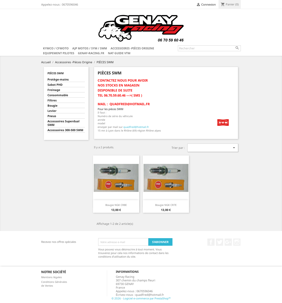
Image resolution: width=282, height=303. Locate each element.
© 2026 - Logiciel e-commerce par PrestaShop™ (141, 298)
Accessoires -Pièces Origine (132, 48)
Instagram (236, 242)
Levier (51, 111)
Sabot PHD (55, 85)
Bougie (52, 106)
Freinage (53, 90)
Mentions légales (51, 277)
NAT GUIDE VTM (119, 53)
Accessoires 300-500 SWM (65, 130)
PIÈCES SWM (55, 73)
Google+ (228, 242)
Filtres (52, 100)
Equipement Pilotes (58, 53)
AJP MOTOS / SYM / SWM (89, 48)
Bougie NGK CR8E (116, 205)
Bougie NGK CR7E (166, 205)
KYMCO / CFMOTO (56, 48)
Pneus (51, 116)
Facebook (211, 242)
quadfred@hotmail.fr (136, 127)
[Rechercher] (209, 48)
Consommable (57, 95)
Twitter (219, 242)
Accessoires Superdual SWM (63, 123)
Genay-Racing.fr (91, 53)
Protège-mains (58, 79)
